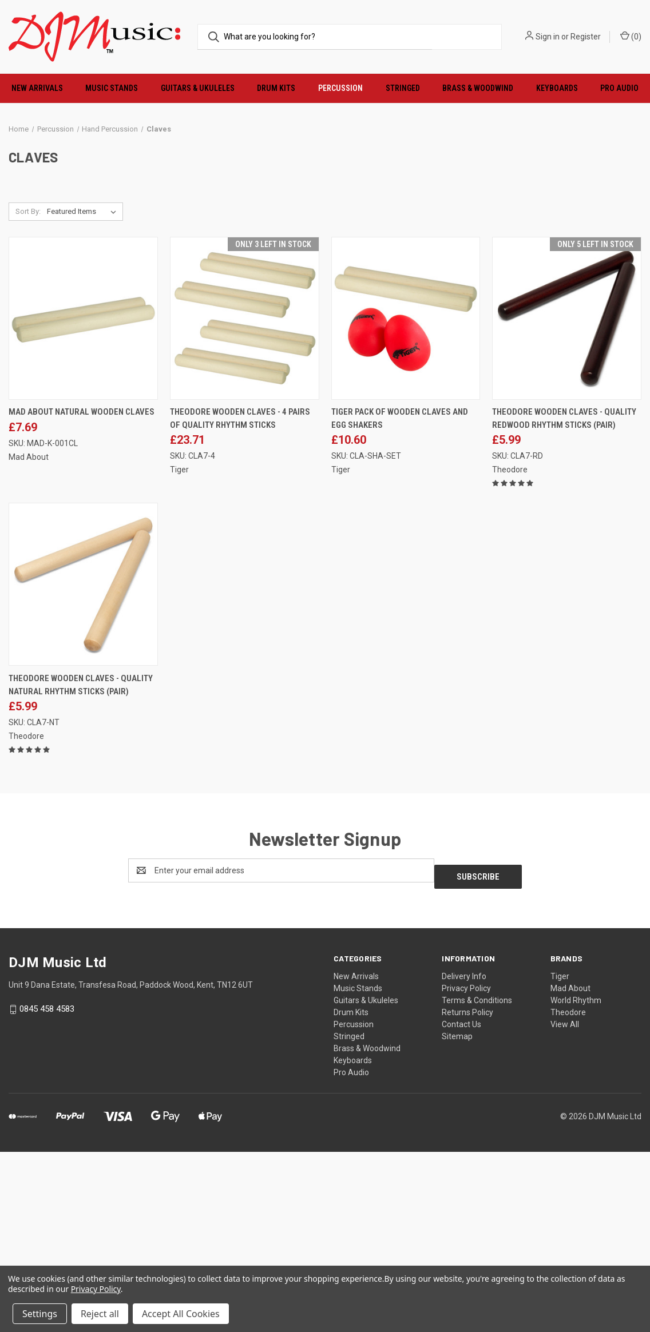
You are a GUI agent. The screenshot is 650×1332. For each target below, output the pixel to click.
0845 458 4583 (46, 1189)
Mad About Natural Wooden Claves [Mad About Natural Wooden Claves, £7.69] (81, 598)
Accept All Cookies (181, 1313)
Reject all (100, 1313)
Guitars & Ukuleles (198, 88)
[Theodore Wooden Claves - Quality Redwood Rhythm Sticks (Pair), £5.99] (566, 504)
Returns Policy (467, 1192)
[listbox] (83, 397)
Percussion (340, 88)
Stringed (403, 88)
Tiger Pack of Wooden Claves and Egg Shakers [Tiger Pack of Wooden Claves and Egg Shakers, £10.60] (399, 605)
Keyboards (557, 88)
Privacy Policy (466, 1168)
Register (585, 36)
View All (564, 1204)
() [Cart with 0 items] (630, 36)
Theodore (568, 1192)
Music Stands (111, 88)
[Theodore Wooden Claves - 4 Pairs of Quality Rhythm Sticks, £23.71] (244, 504)
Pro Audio (351, 1252)
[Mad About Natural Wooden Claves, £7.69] (83, 504)
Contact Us (461, 1204)
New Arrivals (37, 88)
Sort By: (28, 397)
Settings (39, 1313)
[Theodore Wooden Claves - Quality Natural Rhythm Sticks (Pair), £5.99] (83, 770)
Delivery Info (464, 1156)
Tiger (559, 1156)
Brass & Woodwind (477, 88)
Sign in (548, 36)
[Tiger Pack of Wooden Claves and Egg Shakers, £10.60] (406, 504)
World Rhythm (575, 1180)
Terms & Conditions (477, 1180)
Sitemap (457, 1216)
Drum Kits (276, 88)
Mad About (570, 1168)
